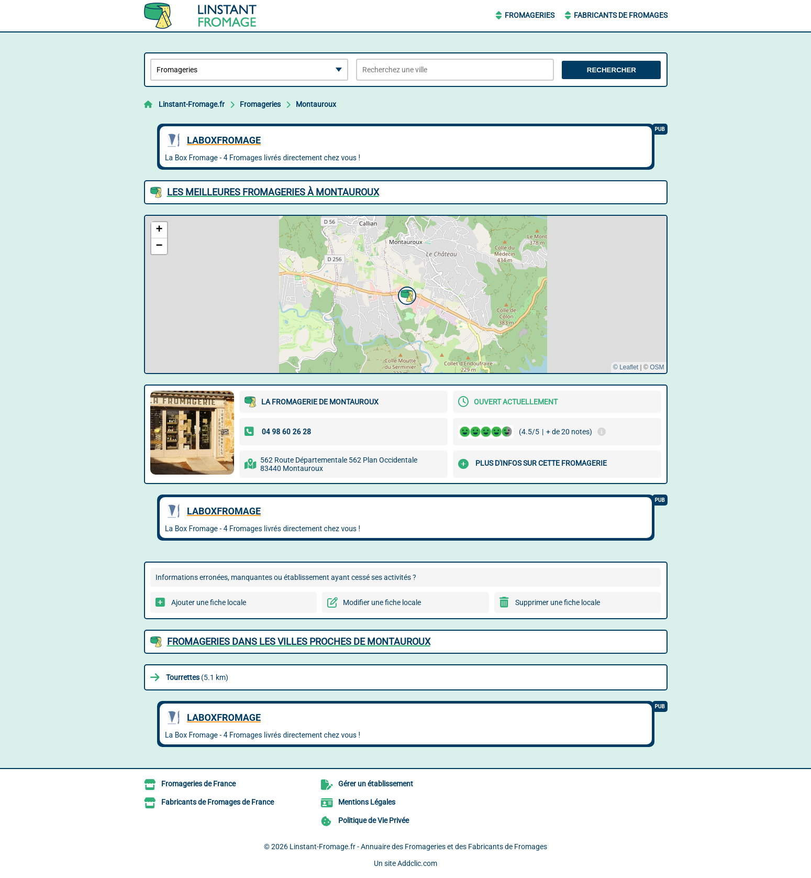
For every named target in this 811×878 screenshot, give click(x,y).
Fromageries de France (198, 784)
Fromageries (529, 15)
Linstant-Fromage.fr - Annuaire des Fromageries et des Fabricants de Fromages (418, 846)
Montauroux (316, 104)
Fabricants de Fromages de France (217, 802)
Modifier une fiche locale (382, 602)
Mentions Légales (366, 802)
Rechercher (611, 70)
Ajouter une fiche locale (208, 602)
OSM (657, 367)
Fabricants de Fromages (621, 15)
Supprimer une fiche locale (557, 602)
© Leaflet (625, 367)
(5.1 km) (197, 677)
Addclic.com (417, 863)
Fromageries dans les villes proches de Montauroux (298, 641)
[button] (406, 294)
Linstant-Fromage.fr (192, 104)
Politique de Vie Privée (373, 820)
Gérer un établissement (375, 784)
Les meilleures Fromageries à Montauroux (273, 191)
